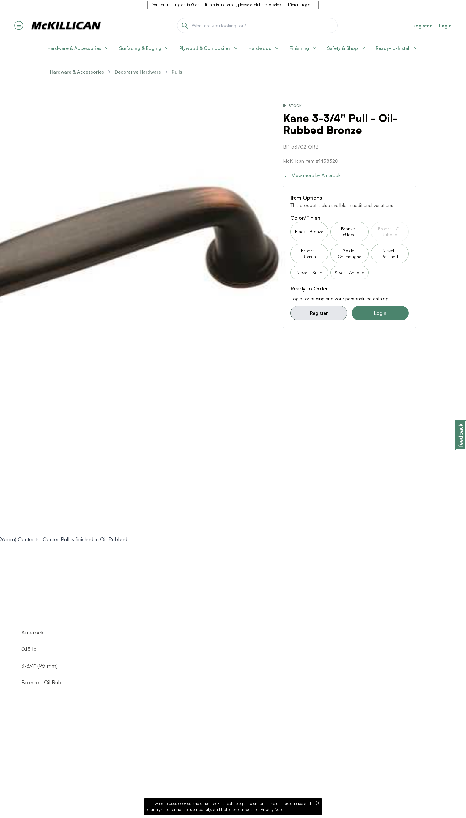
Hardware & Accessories (77, 72)
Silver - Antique (349, 272)
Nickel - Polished (390, 253)
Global (197, 4)
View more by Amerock (311, 175)
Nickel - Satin (309, 272)
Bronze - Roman (309, 253)
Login (445, 26)
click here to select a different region (281, 4)
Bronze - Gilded (349, 231)
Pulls (177, 72)
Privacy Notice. (273, 809)
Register (319, 313)
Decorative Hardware (138, 72)
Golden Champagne (349, 253)
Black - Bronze (309, 231)
